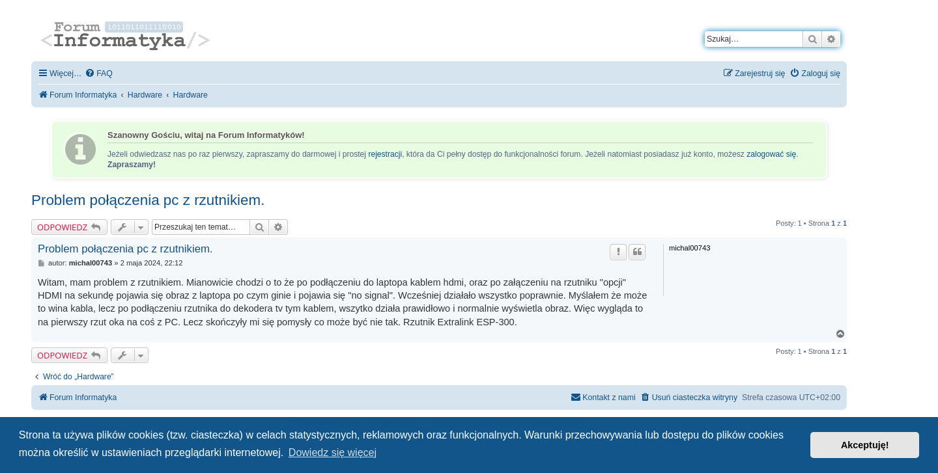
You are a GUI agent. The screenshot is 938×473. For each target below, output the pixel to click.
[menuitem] (99, 74)
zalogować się (771, 154)
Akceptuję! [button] (865, 445)
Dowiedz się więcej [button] (333, 452)
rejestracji (385, 154)
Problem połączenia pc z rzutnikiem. (147, 200)
